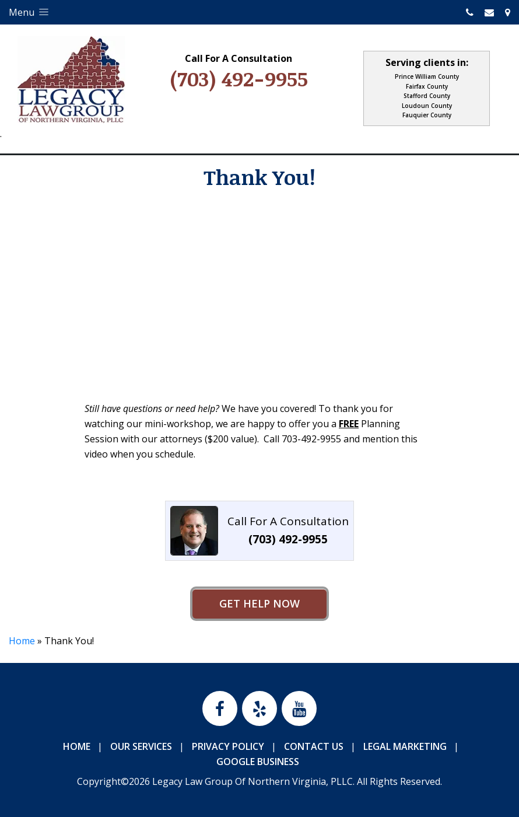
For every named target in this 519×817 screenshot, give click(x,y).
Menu (30, 12)
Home (22, 640)
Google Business (257, 761)
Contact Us (313, 746)
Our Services (141, 746)
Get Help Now (259, 603)
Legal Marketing (405, 746)
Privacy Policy (228, 746)
